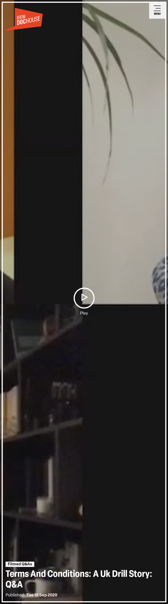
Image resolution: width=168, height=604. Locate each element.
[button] (84, 298)
